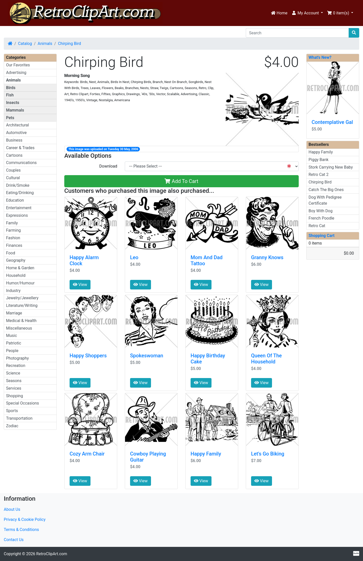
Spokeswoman (146, 356)
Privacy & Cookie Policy (25, 519)
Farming (13, 230)
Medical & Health (21, 320)
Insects (12, 102)
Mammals (15, 110)
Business (14, 140)
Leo (134, 257)
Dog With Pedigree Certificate (325, 200)
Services (13, 388)
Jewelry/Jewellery (22, 298)
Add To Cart (181, 181)
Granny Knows (267, 257)
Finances (14, 245)
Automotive (16, 132)
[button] (307, 13)
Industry (13, 290)
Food (10, 253)
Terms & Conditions (21, 529)
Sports (12, 410)
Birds (10, 87)
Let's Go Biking (267, 454)
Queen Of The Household (266, 359)
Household (15, 275)
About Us (12, 509)
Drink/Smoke (17, 185)
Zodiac (12, 425)
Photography (17, 358)
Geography (15, 260)
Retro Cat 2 (318, 174)
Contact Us (14, 539)
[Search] (297, 33)
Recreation (15, 365)
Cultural (13, 177)
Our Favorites (18, 65)
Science (13, 373)
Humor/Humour (20, 283)
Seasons (13, 380)
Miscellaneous (19, 328)
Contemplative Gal (332, 122)
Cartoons (14, 155)
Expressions (17, 215)
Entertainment (19, 207)
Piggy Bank (318, 159)
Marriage (14, 313)
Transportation (19, 418)
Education (15, 200)
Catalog (25, 43)
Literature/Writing (22, 305)
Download (108, 166)
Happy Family (206, 454)
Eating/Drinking (20, 192)
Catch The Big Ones (326, 189)
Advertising (16, 72)
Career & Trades (20, 147)
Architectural (17, 125)
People (12, 350)
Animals (45, 43)
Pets (10, 117)
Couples (13, 170)
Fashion (13, 237)
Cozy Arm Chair (87, 454)
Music (11, 335)
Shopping (14, 395)
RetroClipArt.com (51, 553)
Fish (10, 95)
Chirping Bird (69, 43)
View (80, 284)
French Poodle (321, 218)
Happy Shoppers (88, 356)
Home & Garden (20, 267)
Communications (21, 162)
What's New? (320, 57)
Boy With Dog (320, 210)
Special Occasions (22, 403)
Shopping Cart (322, 235)
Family (12, 223)
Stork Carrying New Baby (331, 167)
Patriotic (13, 343)
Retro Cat (317, 225)
